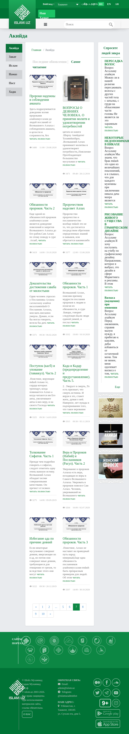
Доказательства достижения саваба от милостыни (42, 287)
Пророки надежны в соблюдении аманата (42, 99)
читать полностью (39, 138)
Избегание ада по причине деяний (41, 540)
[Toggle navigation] (55, 24)
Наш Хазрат (44, 15)
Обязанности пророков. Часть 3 (75, 540)
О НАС (27, 714)
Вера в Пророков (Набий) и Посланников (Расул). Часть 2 (74, 458)
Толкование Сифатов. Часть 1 (41, 454)
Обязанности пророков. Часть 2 (42, 206)
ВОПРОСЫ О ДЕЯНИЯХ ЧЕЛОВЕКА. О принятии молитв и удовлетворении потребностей (76, 117)
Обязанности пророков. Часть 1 (75, 285)
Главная (36, 50)
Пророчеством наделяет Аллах (74, 206)
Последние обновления (50, 61)
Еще (117, 387)
